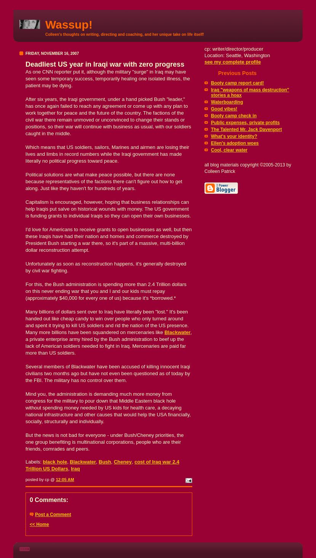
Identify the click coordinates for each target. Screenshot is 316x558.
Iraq (75, 469)
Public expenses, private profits (245, 122)
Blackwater (83, 462)
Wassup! (69, 24)
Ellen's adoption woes (235, 143)
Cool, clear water (229, 150)
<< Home (39, 524)
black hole (55, 462)
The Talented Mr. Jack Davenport (246, 129)
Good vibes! (224, 109)
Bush (105, 462)
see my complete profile (232, 62)
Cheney (123, 462)
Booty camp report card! (237, 83)
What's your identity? (234, 136)
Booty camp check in (234, 115)
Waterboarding (227, 102)
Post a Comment (53, 514)
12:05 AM (65, 479)
